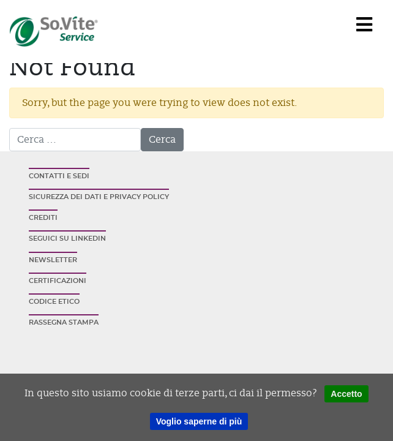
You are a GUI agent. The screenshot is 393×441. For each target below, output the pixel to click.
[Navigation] (364, 25)
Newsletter (53, 260)
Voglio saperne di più (199, 421)
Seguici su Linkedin (67, 238)
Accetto (346, 394)
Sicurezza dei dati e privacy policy (99, 197)
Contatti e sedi (59, 176)
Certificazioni (57, 280)
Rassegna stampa (64, 322)
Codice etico (54, 301)
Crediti (43, 217)
